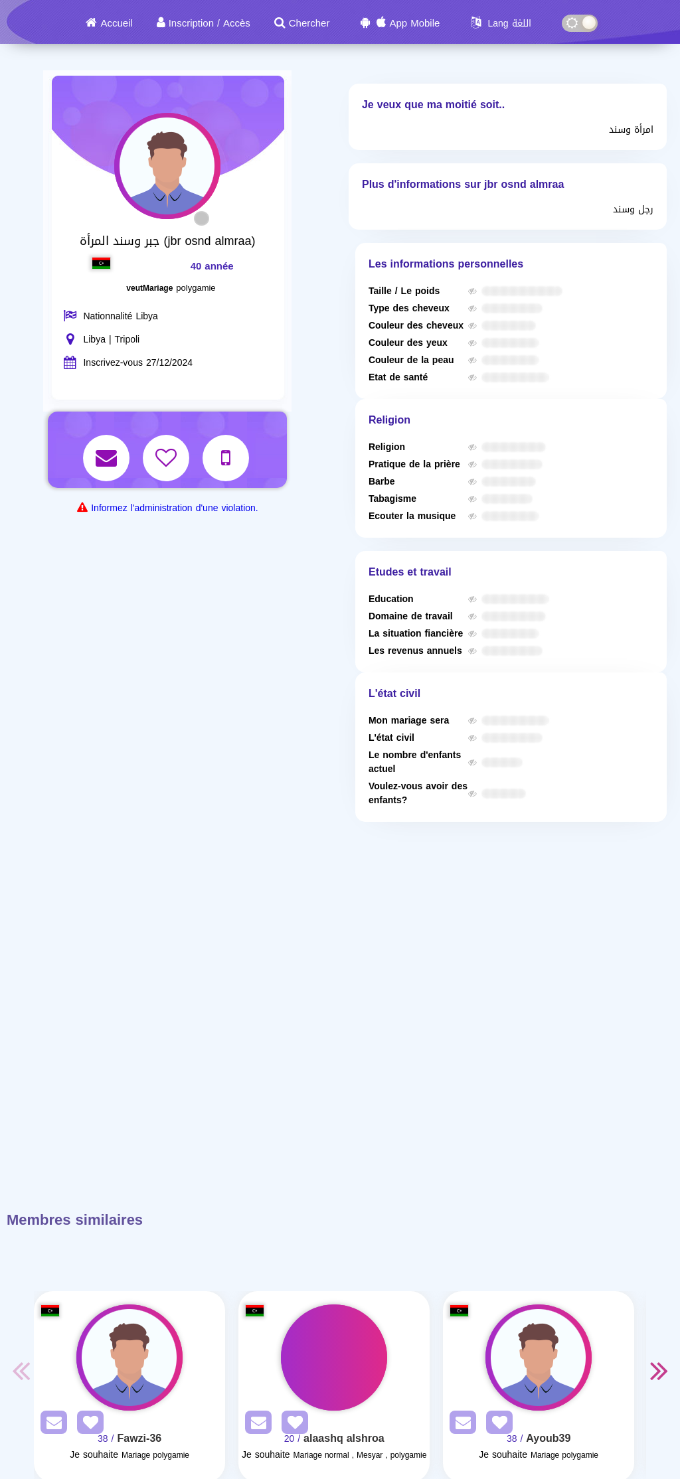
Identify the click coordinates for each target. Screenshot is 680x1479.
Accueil (116, 23)
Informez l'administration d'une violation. (174, 508)
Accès (236, 23)
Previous (21, 1370)
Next (659, 1370)
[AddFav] (87, 1425)
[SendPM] (50, 1425)
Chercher (309, 23)
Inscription (191, 23)
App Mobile (414, 23)
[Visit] (129, 1357)
